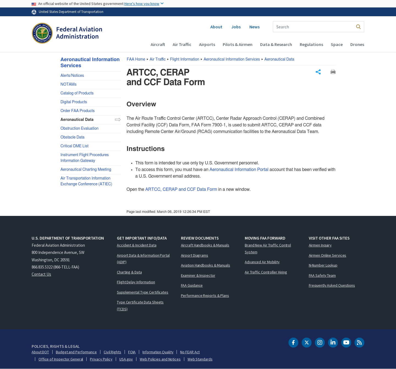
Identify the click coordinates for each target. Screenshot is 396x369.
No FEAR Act (190, 352)
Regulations (311, 44)
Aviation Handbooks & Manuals (205, 265)
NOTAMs (68, 84)
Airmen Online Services (327, 255)
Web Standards (200, 359)
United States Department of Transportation (71, 11)
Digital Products (74, 102)
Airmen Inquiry (320, 245)
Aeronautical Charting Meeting (86, 170)
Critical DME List (75, 146)
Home (136, 59)
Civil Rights (112, 352)
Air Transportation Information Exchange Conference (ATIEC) (86, 181)
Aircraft (158, 44)
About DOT (40, 352)
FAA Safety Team (322, 275)
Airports (207, 44)
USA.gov (126, 359)
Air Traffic (182, 44)
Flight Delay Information (136, 282)
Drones (357, 44)
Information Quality (157, 352)
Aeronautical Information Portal (239, 169)
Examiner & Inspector (198, 275)
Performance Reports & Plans (205, 295)
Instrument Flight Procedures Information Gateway (85, 158)
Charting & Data (129, 272)
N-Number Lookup (323, 265)
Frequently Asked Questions (332, 285)
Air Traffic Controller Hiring (266, 272)
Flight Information (184, 59)
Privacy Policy (101, 359)
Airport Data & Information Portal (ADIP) (143, 259)
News (254, 26)
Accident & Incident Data (136, 245)
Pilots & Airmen (237, 44)
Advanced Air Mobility (262, 261)
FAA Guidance (192, 285)
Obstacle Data (72, 137)
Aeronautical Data (280, 59)
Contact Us (41, 274)
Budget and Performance (76, 352)
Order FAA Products (78, 111)
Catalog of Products (77, 93)
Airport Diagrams (194, 255)
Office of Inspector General (60, 359)
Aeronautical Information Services (232, 59)
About (216, 26)
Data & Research (276, 44)
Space (337, 44)
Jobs (236, 26)
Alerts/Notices (72, 76)
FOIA (132, 352)
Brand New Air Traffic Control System (268, 248)
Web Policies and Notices (160, 359)
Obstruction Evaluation (79, 129)
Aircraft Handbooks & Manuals (205, 245)
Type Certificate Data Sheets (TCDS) (140, 305)
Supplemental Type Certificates (142, 292)
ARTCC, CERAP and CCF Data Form (181, 189)
